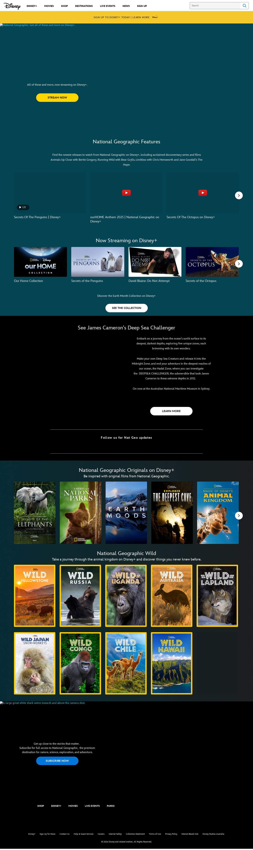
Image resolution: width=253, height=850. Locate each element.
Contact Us (64, 835)
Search (244, 6)
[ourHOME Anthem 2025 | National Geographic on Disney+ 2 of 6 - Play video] (126, 192)
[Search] (215, 5)
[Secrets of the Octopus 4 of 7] (212, 261)
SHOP (40, 807)
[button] (57, 113)
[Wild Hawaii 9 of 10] (171, 664)
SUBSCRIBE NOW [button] (57, 763)
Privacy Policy (171, 835)
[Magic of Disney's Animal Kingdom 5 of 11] (218, 513)
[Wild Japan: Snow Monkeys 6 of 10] (34, 664)
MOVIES (73, 807)
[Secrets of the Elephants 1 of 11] (35, 513)
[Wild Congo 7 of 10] (80, 664)
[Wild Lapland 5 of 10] (217, 597)
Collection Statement (135, 835)
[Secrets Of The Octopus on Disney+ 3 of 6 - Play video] (203, 192)
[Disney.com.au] (12, 6)
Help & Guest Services (83, 835)
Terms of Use (155, 835)
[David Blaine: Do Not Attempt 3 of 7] (155, 261)
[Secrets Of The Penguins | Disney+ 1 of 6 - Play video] (50, 192)
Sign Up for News (47, 835)
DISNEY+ (56, 807)
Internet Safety (115, 835)
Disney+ (31, 835)
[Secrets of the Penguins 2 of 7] (97, 261)
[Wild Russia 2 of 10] (80, 597)
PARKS (111, 807)
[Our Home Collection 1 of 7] (40, 261)
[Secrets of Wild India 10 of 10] (217, 664)
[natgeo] (19, 807)
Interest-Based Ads (189, 835)
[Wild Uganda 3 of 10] (126, 597)
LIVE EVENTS (92, 807)
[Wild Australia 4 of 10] (171, 597)
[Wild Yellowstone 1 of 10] (34, 597)
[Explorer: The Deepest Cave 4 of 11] (172, 513)
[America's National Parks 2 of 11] (80, 513)
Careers (101, 835)
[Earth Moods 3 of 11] (126, 513)
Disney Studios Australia (213, 835)
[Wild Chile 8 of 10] (126, 664)
